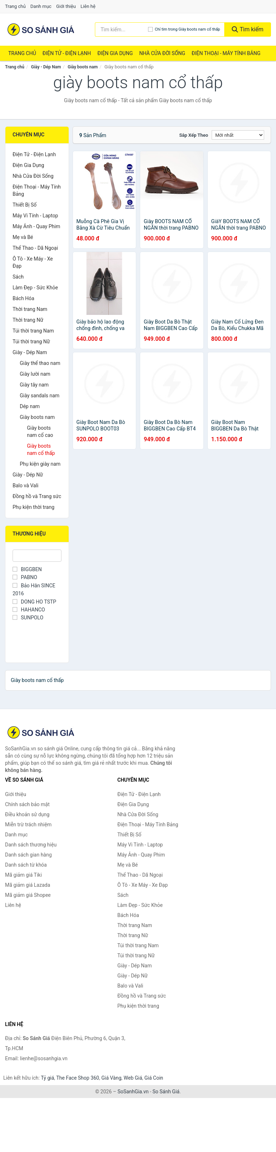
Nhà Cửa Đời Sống (162, 53)
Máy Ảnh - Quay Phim (36, 226)
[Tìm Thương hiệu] (37, 556)
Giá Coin (153, 1078)
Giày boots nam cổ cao (40, 431)
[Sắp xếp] (238, 135)
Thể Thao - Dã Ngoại (35, 248)
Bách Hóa (23, 298)
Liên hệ (88, 6)
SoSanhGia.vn (133, 1091)
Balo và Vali (25, 485)
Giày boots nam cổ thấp (41, 449)
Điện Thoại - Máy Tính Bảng (226, 53)
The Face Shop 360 (77, 1078)
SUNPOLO (28, 617)
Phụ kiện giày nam (40, 464)
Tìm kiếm (247, 29)
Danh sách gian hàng (28, 855)
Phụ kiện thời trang (33, 507)
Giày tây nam (34, 385)
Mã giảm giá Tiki (23, 875)
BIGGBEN (27, 569)
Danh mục (41, 6)
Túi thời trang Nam (33, 331)
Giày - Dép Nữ (28, 475)
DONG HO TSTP (34, 602)
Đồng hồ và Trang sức (37, 496)
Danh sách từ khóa (26, 865)
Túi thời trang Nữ (31, 341)
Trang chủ (15, 6)
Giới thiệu (65, 6)
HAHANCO (29, 610)
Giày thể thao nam (40, 363)
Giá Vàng (111, 1078)
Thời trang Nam (30, 309)
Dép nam (30, 406)
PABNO (25, 577)
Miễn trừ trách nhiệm (28, 824)
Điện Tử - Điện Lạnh (66, 53)
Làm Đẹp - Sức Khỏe (35, 287)
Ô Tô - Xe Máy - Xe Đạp (33, 262)
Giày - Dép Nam (46, 66)
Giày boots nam (83, 66)
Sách (18, 277)
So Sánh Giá (165, 1091)
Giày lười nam (35, 374)
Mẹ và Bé (23, 237)
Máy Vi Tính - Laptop (35, 215)
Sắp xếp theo (193, 135)
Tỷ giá (47, 1078)
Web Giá (133, 1078)
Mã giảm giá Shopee (28, 895)
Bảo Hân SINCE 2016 (34, 589)
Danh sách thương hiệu (30, 845)
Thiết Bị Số (25, 205)
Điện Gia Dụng (115, 53)
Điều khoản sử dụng (27, 814)
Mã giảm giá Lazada (27, 885)
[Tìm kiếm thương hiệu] (121, 29)
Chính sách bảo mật (27, 804)
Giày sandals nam (39, 395)
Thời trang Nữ (28, 320)
